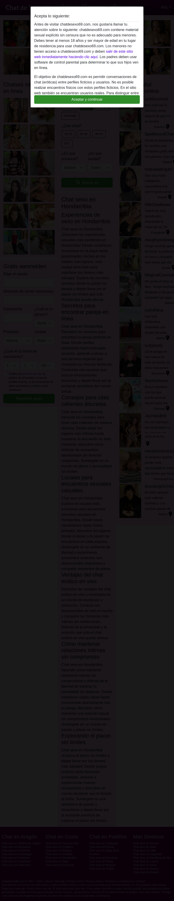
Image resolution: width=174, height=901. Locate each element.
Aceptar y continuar (87, 99)
